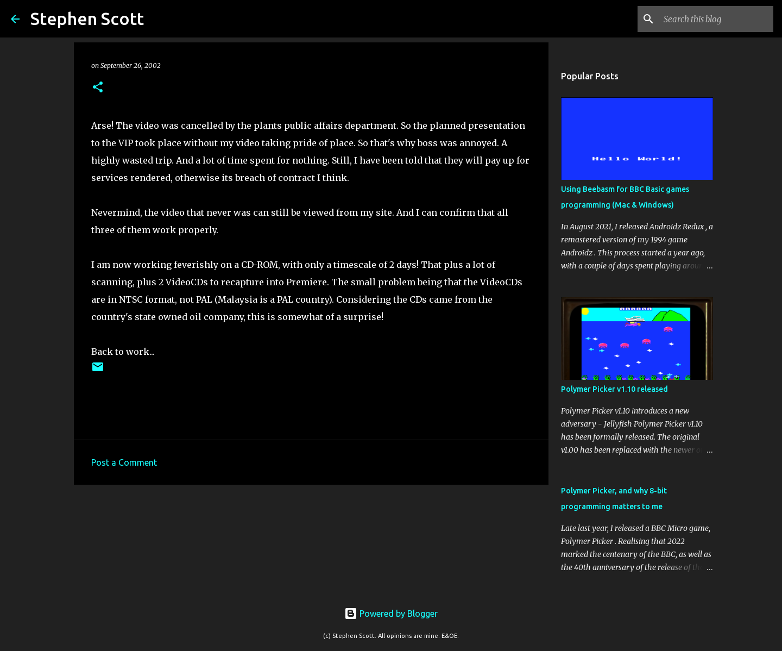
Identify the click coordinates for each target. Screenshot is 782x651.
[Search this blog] (716, 19)
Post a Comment (124, 462)
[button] (97, 87)
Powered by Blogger (391, 613)
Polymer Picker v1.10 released (614, 389)
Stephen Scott (87, 18)
